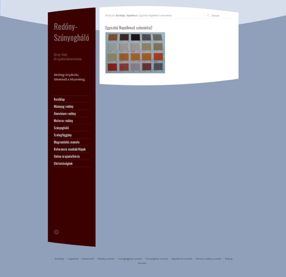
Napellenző (132, 15)
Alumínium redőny (65, 113)
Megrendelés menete (66, 142)
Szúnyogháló (61, 127)
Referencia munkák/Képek (70, 149)
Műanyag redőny (63, 106)
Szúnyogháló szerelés (157, 259)
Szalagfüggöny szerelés (130, 259)
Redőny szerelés (106, 259)
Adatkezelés (88, 259)
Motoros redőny (63, 120)
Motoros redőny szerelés (208, 259)
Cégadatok (73, 259)
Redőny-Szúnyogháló (71, 31)
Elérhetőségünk (63, 163)
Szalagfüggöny (63, 135)
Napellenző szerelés (182, 259)
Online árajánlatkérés (67, 156)
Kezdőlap (120, 15)
